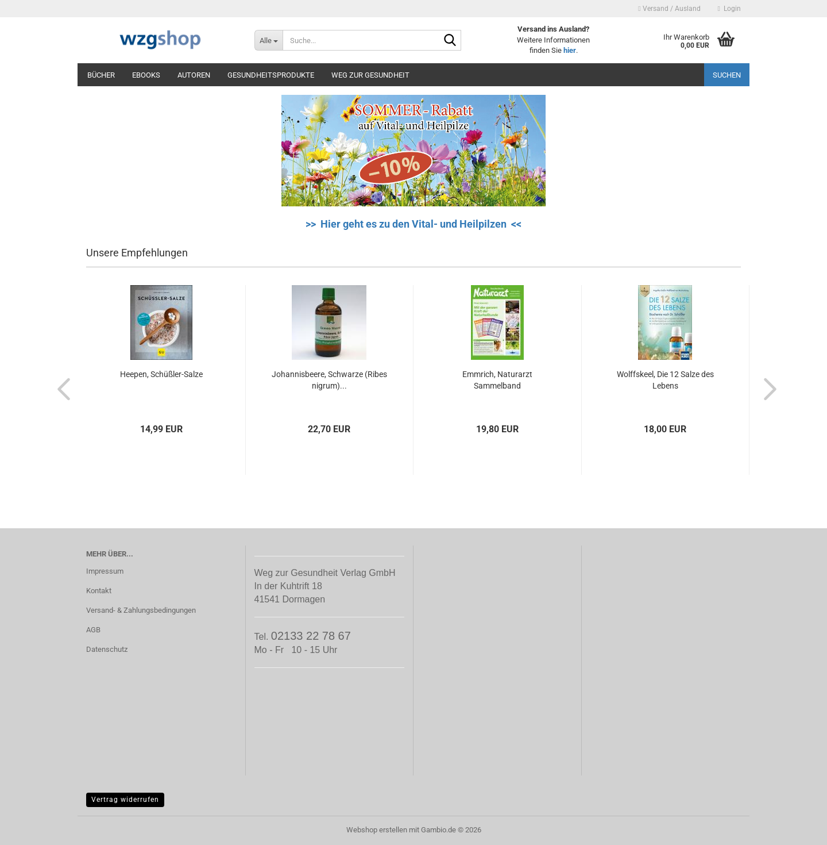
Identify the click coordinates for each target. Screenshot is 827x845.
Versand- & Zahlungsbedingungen (141, 610)
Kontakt (98, 590)
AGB (93, 629)
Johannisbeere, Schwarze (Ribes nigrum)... (329, 380)
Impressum (104, 571)
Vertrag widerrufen (125, 800)
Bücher (101, 75)
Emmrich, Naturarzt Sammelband (497, 380)
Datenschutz (106, 649)
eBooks (146, 75)
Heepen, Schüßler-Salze (161, 374)
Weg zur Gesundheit (370, 75)
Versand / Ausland (669, 9)
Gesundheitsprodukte (270, 75)
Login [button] (729, 9)
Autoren (193, 75)
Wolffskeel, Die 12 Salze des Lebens (665, 380)
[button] (60, 388)
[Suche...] (268, 40)
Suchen (727, 75)
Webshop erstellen (376, 829)
